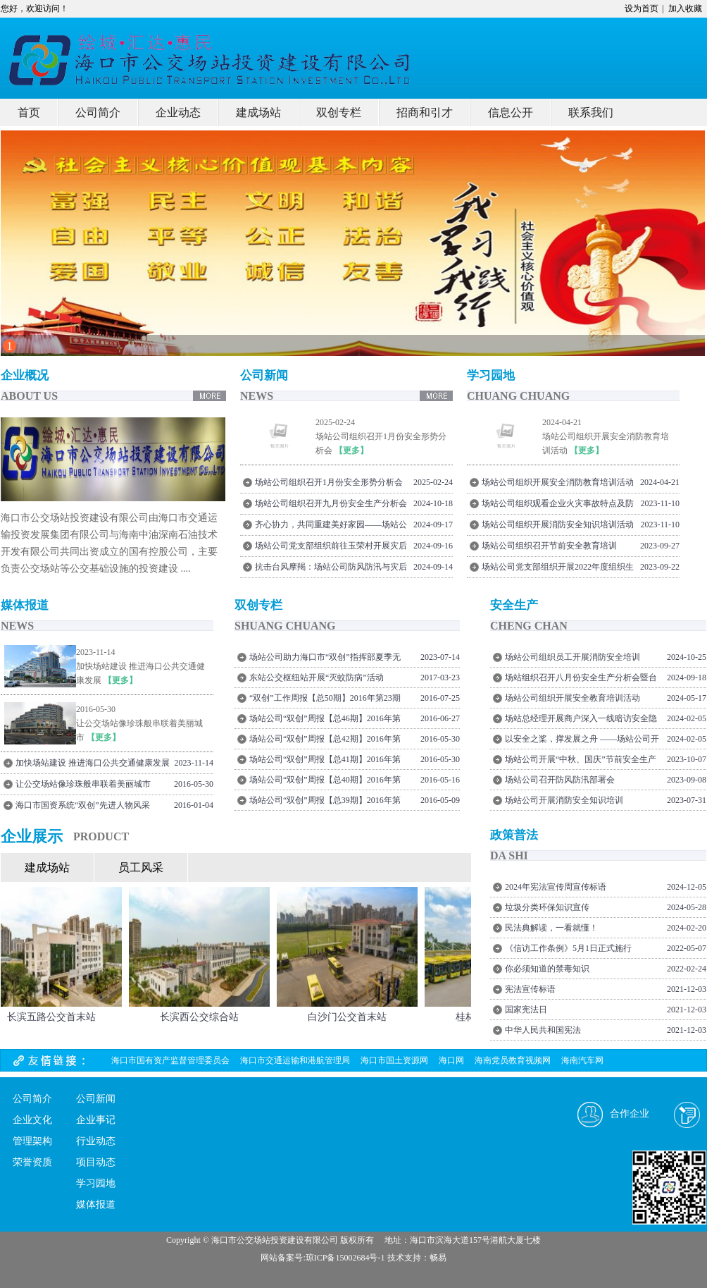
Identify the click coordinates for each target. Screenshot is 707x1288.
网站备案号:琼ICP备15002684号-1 (322, 1258)
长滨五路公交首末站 (54, 1017)
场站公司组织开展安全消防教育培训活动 (558, 482)
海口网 (451, 1060)
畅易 (438, 1258)
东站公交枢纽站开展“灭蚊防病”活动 (316, 677)
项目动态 (95, 1162)
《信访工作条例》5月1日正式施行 (568, 948)
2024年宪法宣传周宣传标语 (555, 887)
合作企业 (629, 1113)
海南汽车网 (582, 1060)
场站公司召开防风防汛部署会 (560, 780)
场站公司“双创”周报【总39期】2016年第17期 (325, 802)
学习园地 (95, 1183)
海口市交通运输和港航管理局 (295, 1060)
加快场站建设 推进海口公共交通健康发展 (92, 763)
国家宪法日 (526, 1009)
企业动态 (178, 112)
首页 (29, 112)
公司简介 (97, 112)
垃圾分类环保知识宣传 (547, 907)
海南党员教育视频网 (513, 1060)
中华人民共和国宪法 (543, 1030)
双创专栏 (338, 112)
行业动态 (95, 1141)
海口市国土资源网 (394, 1060)
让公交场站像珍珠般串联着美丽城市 (83, 784)
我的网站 (135, 49)
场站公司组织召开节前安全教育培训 (549, 546)
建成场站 (258, 112)
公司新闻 (95, 1098)
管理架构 (32, 1141)
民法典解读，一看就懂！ (551, 928)
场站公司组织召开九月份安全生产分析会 (331, 503)
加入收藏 (685, 8)
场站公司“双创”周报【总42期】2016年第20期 (325, 741)
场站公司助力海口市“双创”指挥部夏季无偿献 (325, 659)
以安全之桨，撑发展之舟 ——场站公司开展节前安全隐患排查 (582, 741)
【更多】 (351, 450)
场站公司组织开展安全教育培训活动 (572, 698)
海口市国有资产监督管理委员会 (170, 1060)
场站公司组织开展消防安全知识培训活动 (558, 524)
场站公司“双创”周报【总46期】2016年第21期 (325, 720)
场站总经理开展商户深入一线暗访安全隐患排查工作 (581, 720)
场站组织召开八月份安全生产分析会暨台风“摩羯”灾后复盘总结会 (581, 680)
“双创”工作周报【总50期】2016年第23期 (325, 698)
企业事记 (95, 1120)
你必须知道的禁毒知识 (547, 969)
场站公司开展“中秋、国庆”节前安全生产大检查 (580, 761)
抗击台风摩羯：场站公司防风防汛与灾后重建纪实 (331, 569)
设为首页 (641, 8)
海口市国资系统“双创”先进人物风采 (82, 805)
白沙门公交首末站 (350, 1017)
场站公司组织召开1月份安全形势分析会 (329, 482)
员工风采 (140, 867)
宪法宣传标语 (530, 989)
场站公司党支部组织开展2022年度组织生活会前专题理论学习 (558, 569)
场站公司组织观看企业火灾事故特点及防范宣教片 (558, 505)
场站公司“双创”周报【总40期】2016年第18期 (325, 782)
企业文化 (32, 1120)
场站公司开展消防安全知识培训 (564, 800)
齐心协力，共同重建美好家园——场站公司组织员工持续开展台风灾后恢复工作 (331, 527)
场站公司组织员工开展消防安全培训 (572, 657)
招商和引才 (424, 112)
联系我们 (590, 112)
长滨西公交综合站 (202, 1017)
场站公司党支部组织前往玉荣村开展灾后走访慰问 (331, 548)
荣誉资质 (32, 1162)
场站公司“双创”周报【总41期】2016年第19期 (325, 761)
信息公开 (510, 112)
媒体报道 (95, 1204)
